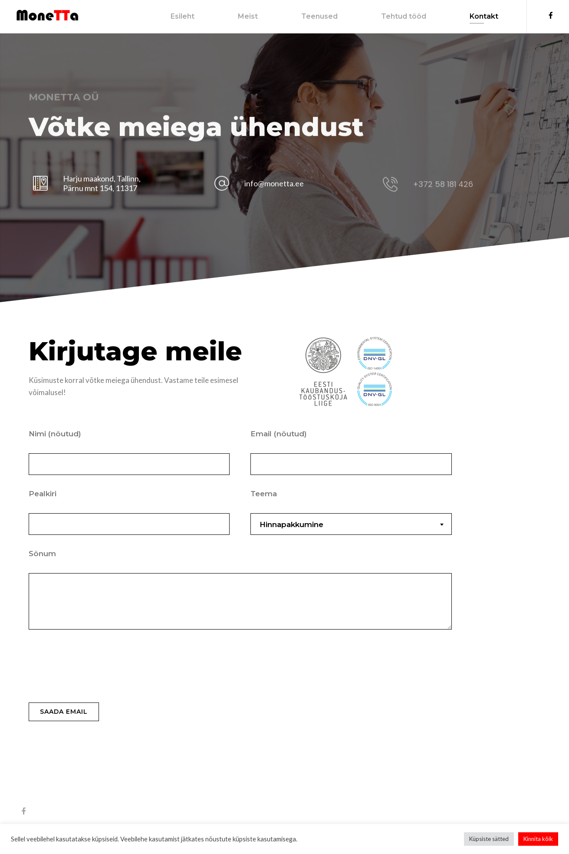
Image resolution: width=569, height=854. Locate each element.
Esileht (172, 16)
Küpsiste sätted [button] (489, 838)
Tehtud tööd (393, 16)
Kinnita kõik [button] (538, 838)
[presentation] (95, 668)
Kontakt (474, 16)
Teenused (309, 16)
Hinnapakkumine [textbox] (291, 524)
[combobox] (350, 524)
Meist (238, 16)
